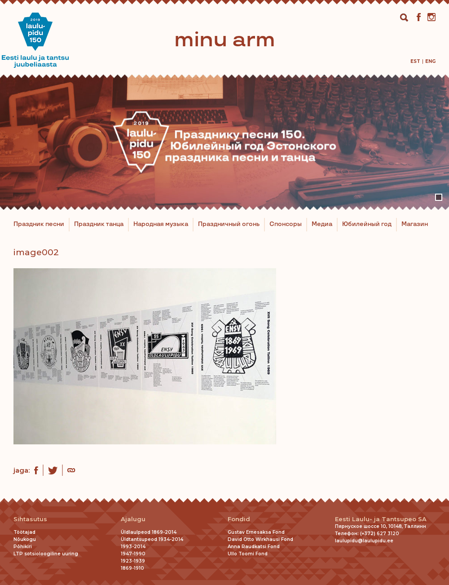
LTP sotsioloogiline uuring (45, 554)
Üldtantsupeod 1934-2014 (152, 539)
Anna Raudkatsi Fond (254, 547)
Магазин (414, 224)
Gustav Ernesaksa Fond (256, 532)
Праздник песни (38, 224)
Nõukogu (24, 539)
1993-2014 (133, 547)
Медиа (322, 224)
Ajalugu (133, 519)
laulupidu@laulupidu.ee (364, 541)
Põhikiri (22, 547)
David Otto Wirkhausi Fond (260, 539)
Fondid (239, 519)
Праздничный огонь (229, 224)
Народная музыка (160, 224)
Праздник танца (98, 224)
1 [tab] (438, 197)
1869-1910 (132, 568)
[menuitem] (415, 61)
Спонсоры (285, 224)
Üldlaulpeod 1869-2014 (148, 532)
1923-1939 (133, 561)
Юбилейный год (367, 224)
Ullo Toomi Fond (248, 554)
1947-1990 (133, 554)
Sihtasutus (30, 519)
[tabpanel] (224, 142)
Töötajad (24, 532)
